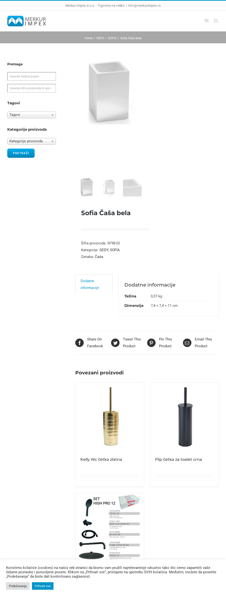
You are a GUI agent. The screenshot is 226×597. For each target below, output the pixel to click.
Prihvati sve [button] (43, 586)
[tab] (94, 287)
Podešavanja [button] (18, 586)
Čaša (99, 260)
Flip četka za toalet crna (178, 462)
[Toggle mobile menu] (216, 20)
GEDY (103, 253)
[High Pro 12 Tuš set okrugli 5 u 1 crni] (109, 530)
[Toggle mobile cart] (206, 20)
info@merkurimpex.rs (144, 6)
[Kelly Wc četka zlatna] (109, 420)
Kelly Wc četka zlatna (101, 462)
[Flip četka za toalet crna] (184, 420)
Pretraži (21, 153)
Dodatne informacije (90, 287)
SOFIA (115, 253)
